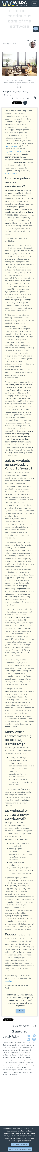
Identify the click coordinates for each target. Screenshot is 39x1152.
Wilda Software (11, 173)
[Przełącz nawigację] (34, 3)
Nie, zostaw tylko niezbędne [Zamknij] (20, 1149)
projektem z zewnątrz (13, 151)
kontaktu (8, 981)
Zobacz (20, 1010)
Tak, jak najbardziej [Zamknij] (20, 1145)
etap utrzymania (11, 146)
